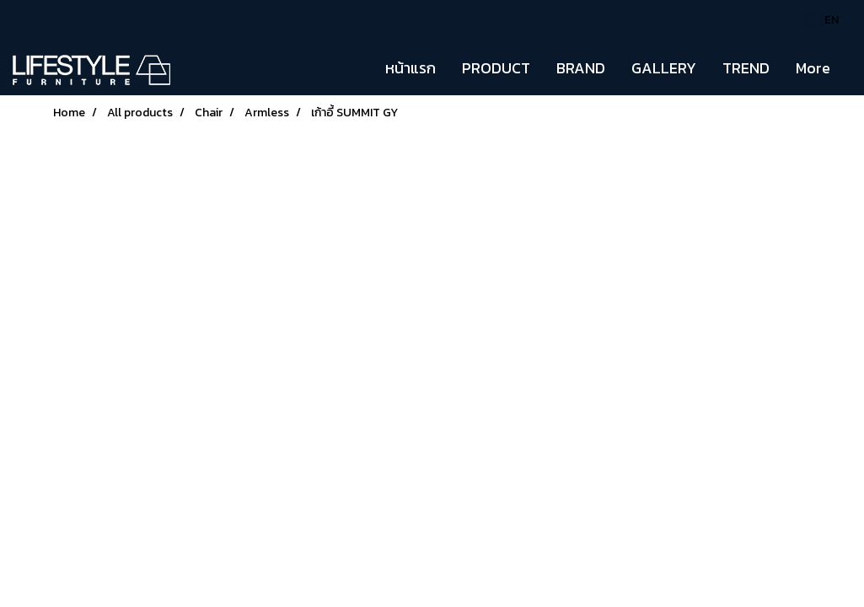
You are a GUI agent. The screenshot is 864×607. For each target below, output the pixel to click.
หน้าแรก (410, 67)
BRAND (580, 67)
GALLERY (663, 67)
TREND (746, 67)
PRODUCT (496, 67)
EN (822, 20)
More (813, 67)
